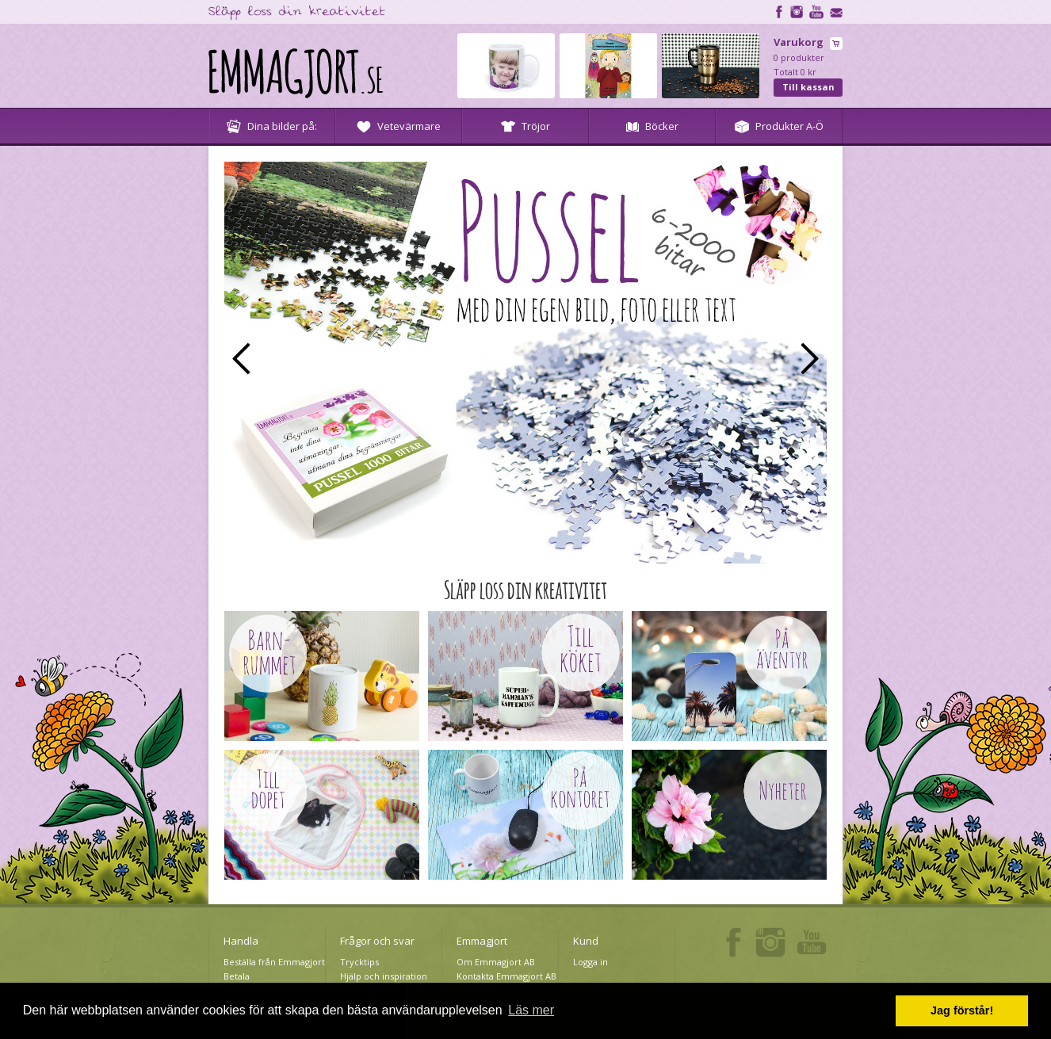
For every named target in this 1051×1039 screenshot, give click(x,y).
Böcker (652, 126)
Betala (237, 976)
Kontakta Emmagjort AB (506, 976)
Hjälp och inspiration (383, 976)
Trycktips (359, 962)
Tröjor (525, 126)
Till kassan (808, 87)
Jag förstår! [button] (962, 1010)
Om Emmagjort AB (496, 962)
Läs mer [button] (531, 1010)
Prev (241, 358)
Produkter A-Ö (779, 126)
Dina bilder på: (272, 126)
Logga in (590, 962)
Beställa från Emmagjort (274, 962)
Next (810, 358)
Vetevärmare (399, 126)
